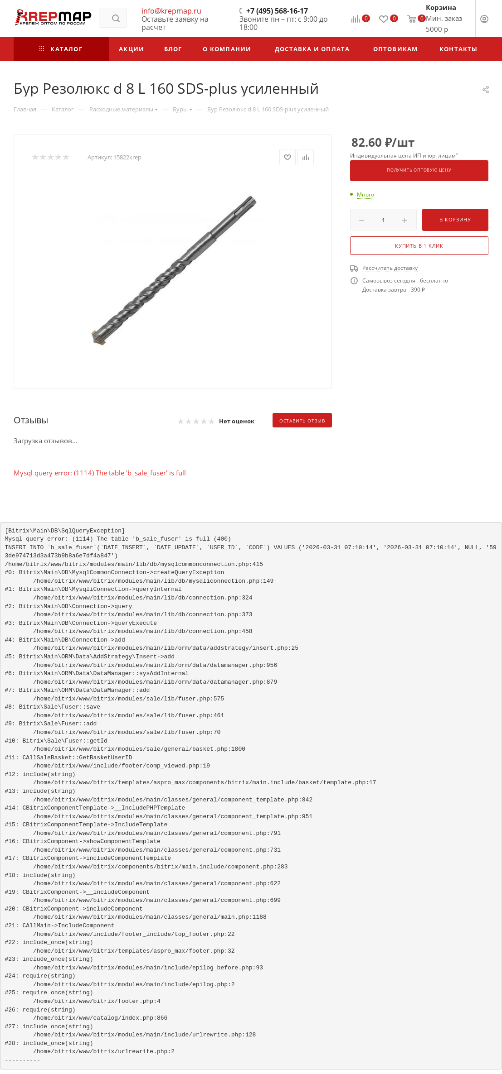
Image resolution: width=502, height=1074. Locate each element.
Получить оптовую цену (419, 170)
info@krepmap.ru (171, 11)
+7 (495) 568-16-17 (277, 11)
